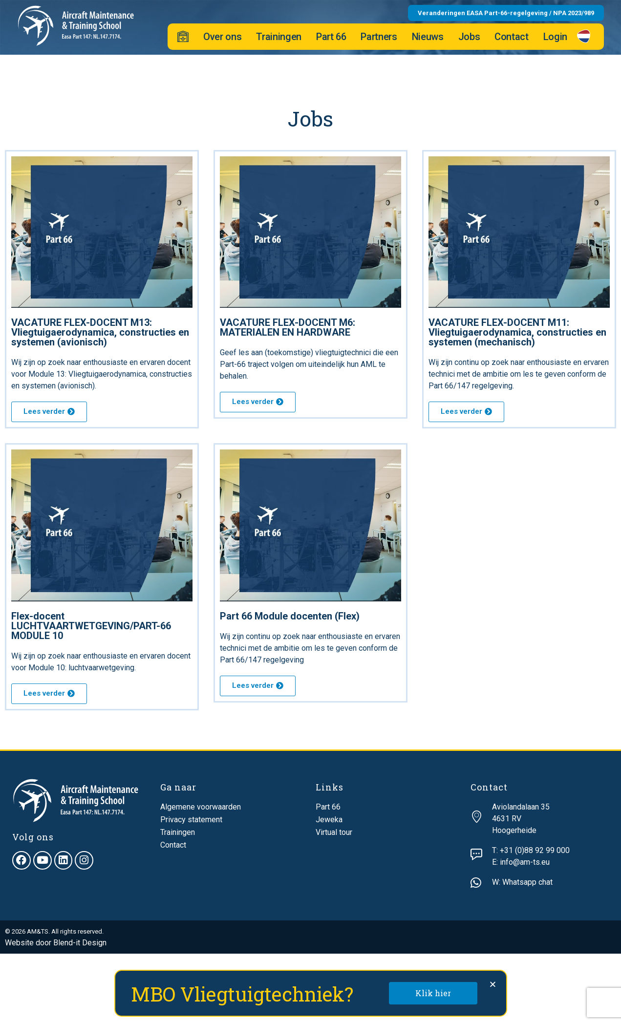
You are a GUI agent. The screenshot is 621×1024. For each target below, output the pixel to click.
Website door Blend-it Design (56, 942)
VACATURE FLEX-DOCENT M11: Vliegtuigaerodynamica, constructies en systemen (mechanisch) (517, 332)
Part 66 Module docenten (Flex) (290, 616)
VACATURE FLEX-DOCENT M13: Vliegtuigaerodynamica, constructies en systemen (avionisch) (100, 332)
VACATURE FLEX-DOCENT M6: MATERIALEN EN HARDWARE (287, 327)
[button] (492, 984)
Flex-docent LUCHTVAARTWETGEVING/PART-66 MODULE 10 (91, 625)
